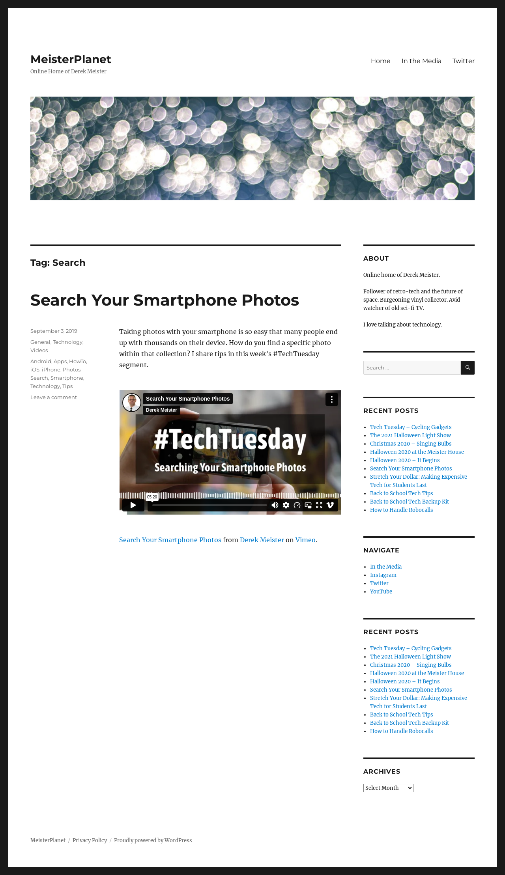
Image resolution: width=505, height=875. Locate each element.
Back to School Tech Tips (401, 493)
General (40, 342)
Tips (67, 386)
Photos (71, 369)
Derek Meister (262, 540)
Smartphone (66, 378)
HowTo (77, 361)
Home (381, 61)
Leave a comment (53, 397)
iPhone (51, 369)
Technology (67, 342)
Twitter (464, 61)
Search (39, 378)
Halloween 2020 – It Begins (405, 460)
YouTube (381, 591)
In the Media (421, 61)
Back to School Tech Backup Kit (409, 501)
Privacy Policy (90, 840)
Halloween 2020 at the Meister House (417, 452)
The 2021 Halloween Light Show (410, 435)
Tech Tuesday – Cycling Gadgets (411, 427)
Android (40, 361)
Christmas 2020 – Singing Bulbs (411, 443)
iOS (34, 369)
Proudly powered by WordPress (153, 840)
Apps (60, 361)
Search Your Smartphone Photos (164, 300)
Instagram (383, 575)
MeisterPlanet (70, 59)
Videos (39, 350)
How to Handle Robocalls (401, 510)
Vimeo (306, 540)
